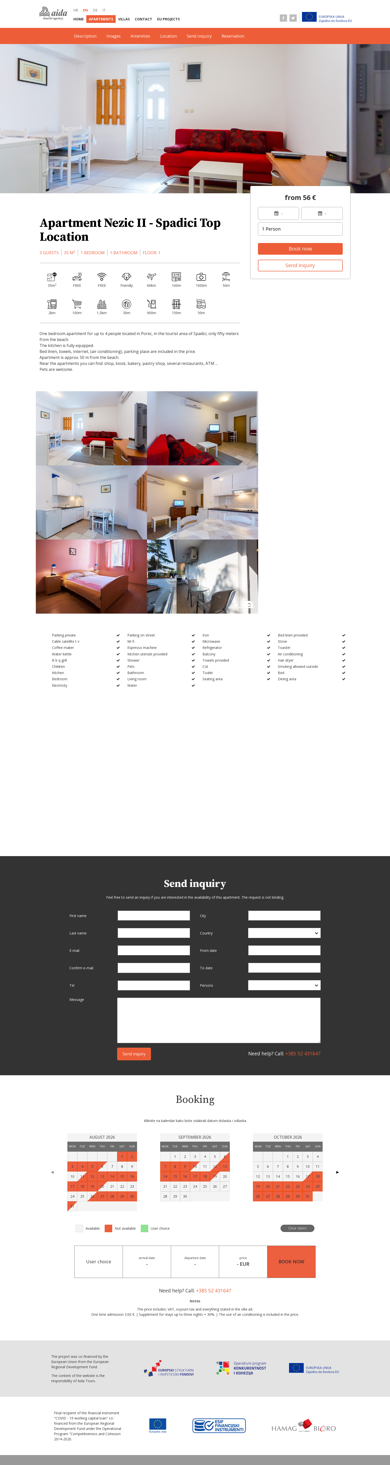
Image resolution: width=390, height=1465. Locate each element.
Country (206, 850)
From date (208, 868)
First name (78, 833)
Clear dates (297, 1146)
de (95, 10)
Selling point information (168, 1439)
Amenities (140, 36)
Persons (206, 903)
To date (206, 885)
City (203, 833)
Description (85, 36)
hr (75, 10)
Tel (71, 903)
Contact (143, 19)
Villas (124, 19)
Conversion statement (158, 1450)
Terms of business (119, 1439)
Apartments (101, 19)
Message (76, 917)
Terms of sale (256, 1439)
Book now (300, 248)
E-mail (74, 868)
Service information (218, 1439)
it (104, 10)
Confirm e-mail (81, 885)
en (85, 10)
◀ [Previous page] (52, 1090)
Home (78, 19)
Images (113, 36)
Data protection (291, 1439)
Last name (78, 850)
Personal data (116, 1450)
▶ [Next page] (337, 1090)
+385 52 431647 (303, 971)
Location (168, 36)
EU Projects (168, 19)
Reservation (233, 36)
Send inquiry (199, 36)
